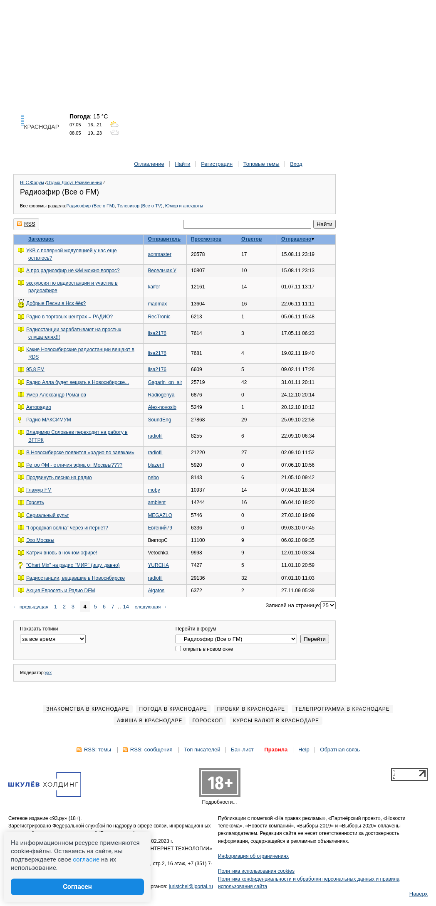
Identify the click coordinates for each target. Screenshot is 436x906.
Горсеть (35, 502)
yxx (48, 672)
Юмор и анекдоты (184, 205)
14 (126, 606)
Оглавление (149, 164)
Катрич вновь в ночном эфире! (61, 553)
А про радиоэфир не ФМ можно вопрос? (73, 270)
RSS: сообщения (151, 749)
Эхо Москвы (40, 540)
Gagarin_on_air (165, 382)
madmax (157, 304)
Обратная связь (340, 749)
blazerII (156, 465)
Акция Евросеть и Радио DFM (60, 590)
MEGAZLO (160, 515)
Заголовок (41, 239)
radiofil (155, 436)
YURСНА (158, 565)
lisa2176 (157, 333)
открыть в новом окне (204, 649)
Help (304, 749)
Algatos (156, 590)
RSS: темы (97, 749)
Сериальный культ (47, 515)
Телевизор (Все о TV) (140, 205)
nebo (153, 477)
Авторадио (38, 407)
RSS (26, 224)
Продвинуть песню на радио (59, 477)
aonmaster (159, 254)
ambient (157, 502)
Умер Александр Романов (56, 395)
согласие (86, 859)
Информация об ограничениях (253, 856)
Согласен (77, 887)
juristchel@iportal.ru (191, 886)
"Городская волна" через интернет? (67, 528)
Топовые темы (261, 164)
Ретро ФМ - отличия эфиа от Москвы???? (74, 465)
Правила (275, 749)
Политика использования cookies (256, 871)
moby (154, 490)
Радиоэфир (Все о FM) (91, 205)
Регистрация (217, 164)
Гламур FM (39, 490)
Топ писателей (202, 749)
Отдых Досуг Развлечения (74, 182)
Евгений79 (160, 528)
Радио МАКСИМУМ (48, 420)
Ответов (251, 239)
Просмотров (206, 239)
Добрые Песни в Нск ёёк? (56, 303)
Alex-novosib (162, 407)
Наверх (418, 894)
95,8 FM (35, 369)
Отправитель (164, 239)
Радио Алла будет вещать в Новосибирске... (77, 382)
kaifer (154, 287)
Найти (182, 164)
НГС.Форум (32, 182)
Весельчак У (162, 270)
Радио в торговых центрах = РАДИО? (69, 317)
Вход (296, 164)
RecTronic (159, 317)
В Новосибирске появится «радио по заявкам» (80, 452)
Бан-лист (242, 749)
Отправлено (296, 239)
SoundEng (159, 420)
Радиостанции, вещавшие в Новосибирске (75, 578)
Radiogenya (161, 395)
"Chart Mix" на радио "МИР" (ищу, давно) (73, 565)
